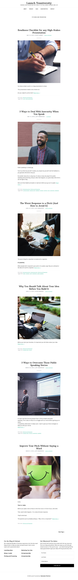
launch (30, 350)
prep (49, 190)
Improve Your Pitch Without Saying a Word (39, 447)
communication (26, 190)
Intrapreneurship (33, 272)
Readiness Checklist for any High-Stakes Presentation (39, 31)
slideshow (57, 190)
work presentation (29, 98)
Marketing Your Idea (26, 550)
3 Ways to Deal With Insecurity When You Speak (39, 112)
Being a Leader (8, 553)
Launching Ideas (8, 550)
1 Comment (48, 116)
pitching (45, 190)
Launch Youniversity (39, 3)
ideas (24, 273)
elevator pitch (32, 190)
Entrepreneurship (26, 189)
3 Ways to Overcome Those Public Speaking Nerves (39, 364)
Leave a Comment (47, 35)
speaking (39, 433)
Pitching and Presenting (27, 97)
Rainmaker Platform (45, 576)
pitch (24, 98)
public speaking (40, 273)
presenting (52, 190)
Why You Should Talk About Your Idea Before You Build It (39, 287)
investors (41, 190)
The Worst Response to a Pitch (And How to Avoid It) (39, 204)
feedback (37, 190)
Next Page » (61, 532)
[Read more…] (36, 93)
